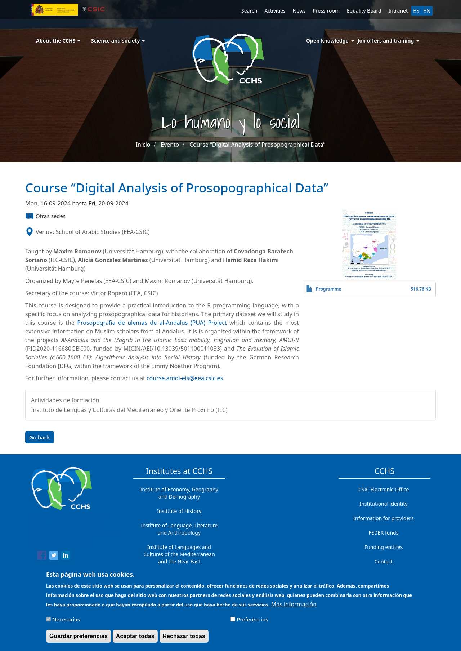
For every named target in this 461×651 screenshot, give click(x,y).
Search (249, 10)
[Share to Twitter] (53, 556)
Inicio (143, 145)
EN (427, 11)
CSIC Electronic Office (383, 489)
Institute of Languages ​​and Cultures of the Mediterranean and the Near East (179, 554)
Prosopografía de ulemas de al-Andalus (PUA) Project (152, 323)
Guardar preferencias (78, 639)
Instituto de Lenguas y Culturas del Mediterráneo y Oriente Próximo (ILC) (129, 410)
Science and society (118, 40)
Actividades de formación (65, 400)
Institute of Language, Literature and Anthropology (179, 529)
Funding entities (383, 547)
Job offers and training (386, 40)
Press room (326, 10)
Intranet (398, 10)
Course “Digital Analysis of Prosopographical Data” (257, 145)
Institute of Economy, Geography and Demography (179, 493)
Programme (328, 289)
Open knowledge (327, 40)
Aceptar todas (135, 639)
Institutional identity (384, 503)
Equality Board (364, 10)
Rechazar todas (184, 639)
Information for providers (383, 518)
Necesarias (66, 622)
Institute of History (179, 511)
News (299, 10)
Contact (384, 561)
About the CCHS (58, 40)
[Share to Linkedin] (65, 556)
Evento (170, 145)
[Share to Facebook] (41, 556)
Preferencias (252, 622)
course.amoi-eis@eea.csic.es (185, 378)
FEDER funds (384, 532)
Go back (39, 437)
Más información (294, 607)
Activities (274, 10)
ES (416, 11)
